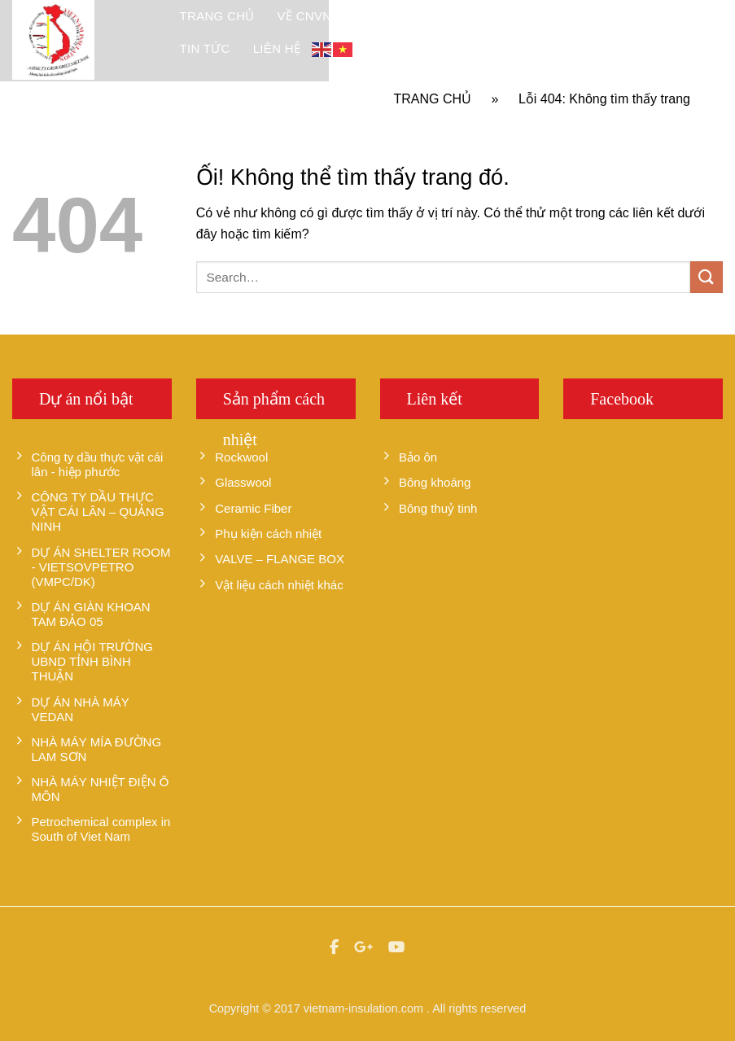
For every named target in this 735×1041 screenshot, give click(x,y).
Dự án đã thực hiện (509, 16)
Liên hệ (276, 48)
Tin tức (205, 48)
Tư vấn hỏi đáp (650, 16)
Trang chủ (217, 16)
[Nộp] (706, 277)
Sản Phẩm (387, 16)
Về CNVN (305, 16)
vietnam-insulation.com (363, 1008)
